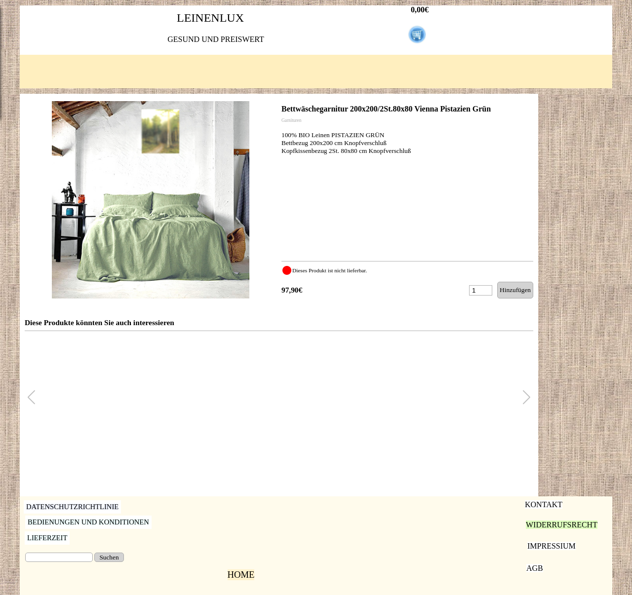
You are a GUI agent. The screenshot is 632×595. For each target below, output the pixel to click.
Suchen (108, 557)
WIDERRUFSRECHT (561, 525)
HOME (241, 574)
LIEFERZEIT (47, 538)
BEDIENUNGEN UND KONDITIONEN (88, 522)
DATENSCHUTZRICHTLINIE (72, 507)
